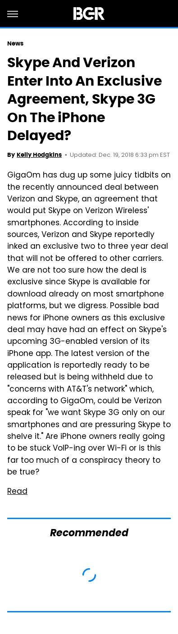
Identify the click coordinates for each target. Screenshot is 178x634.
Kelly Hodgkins (39, 155)
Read (17, 492)
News (15, 43)
